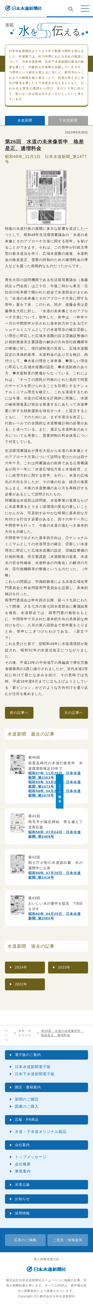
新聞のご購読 (27, 1099)
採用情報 (22, 1213)
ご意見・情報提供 (68, 1240)
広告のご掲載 (25, 1240)
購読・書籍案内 (28, 1087)
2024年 (21, 967)
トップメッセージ (31, 1157)
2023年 (64, 967)
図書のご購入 (27, 1106)
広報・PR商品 (27, 1120)
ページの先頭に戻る (89, 791)
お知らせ (22, 1199)
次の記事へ (73, 713)
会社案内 (22, 1145)
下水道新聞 (68, 120)
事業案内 (23, 1171)
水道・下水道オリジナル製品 (40, 1131)
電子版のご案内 (28, 1055)
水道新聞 (24, 120)
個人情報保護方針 (47, 1259)
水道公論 (22, 1184)
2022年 (21, 984)
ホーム (6, 1035)
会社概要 (23, 1164)
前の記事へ (19, 713)
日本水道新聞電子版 (33, 1067)
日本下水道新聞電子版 (35, 1074)
